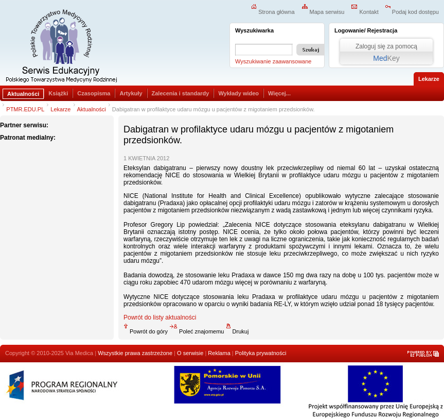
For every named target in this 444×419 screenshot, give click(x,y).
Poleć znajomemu (196, 331)
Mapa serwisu (323, 12)
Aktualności (23, 94)
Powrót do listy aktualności (159, 317)
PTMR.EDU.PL (25, 109)
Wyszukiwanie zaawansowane (273, 61)
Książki (58, 93)
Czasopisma (93, 93)
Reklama (219, 353)
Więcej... (279, 93)
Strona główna (272, 12)
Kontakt (364, 12)
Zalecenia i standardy (180, 93)
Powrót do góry (145, 331)
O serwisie (190, 353)
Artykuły (130, 93)
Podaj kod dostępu (412, 12)
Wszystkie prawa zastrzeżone (135, 353)
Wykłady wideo (238, 93)
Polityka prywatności (261, 353)
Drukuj (237, 331)
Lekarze (60, 109)
